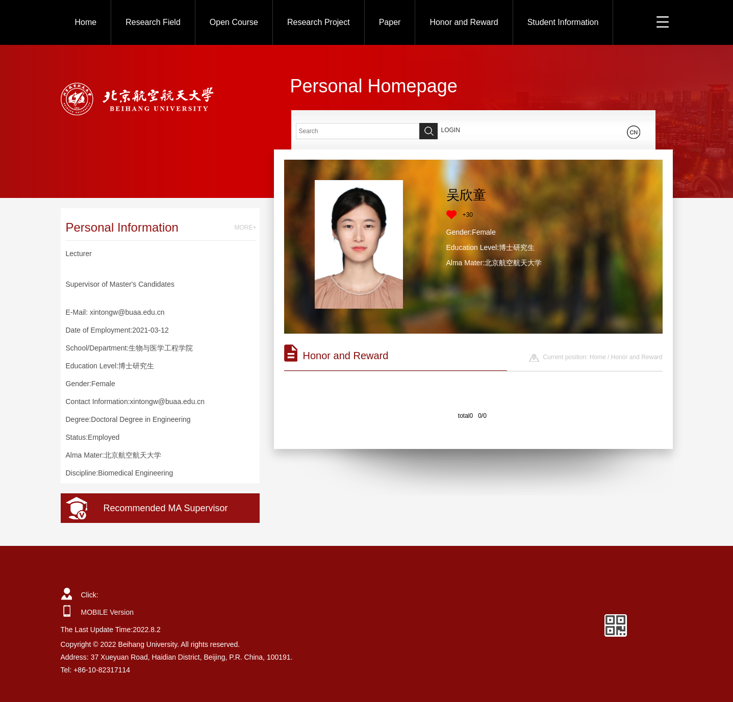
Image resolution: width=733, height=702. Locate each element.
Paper (390, 22)
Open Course (234, 22)
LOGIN (450, 130)
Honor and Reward (463, 22)
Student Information (563, 22)
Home (86, 22)
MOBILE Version (107, 612)
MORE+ (245, 227)
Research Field (153, 22)
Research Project (318, 22)
